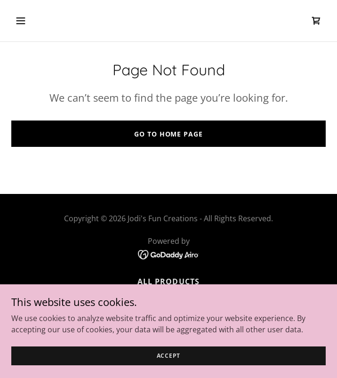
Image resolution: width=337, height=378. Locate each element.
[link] (316, 20)
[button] (47, 20)
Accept (169, 362)
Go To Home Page (168, 133)
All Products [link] (168, 281)
